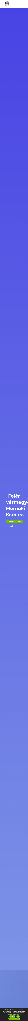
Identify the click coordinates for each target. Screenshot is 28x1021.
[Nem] (26, 1014)
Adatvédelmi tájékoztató (14, 1018)
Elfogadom (12, 1016)
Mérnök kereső (14, 526)
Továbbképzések (14, 521)
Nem (18, 1016)
